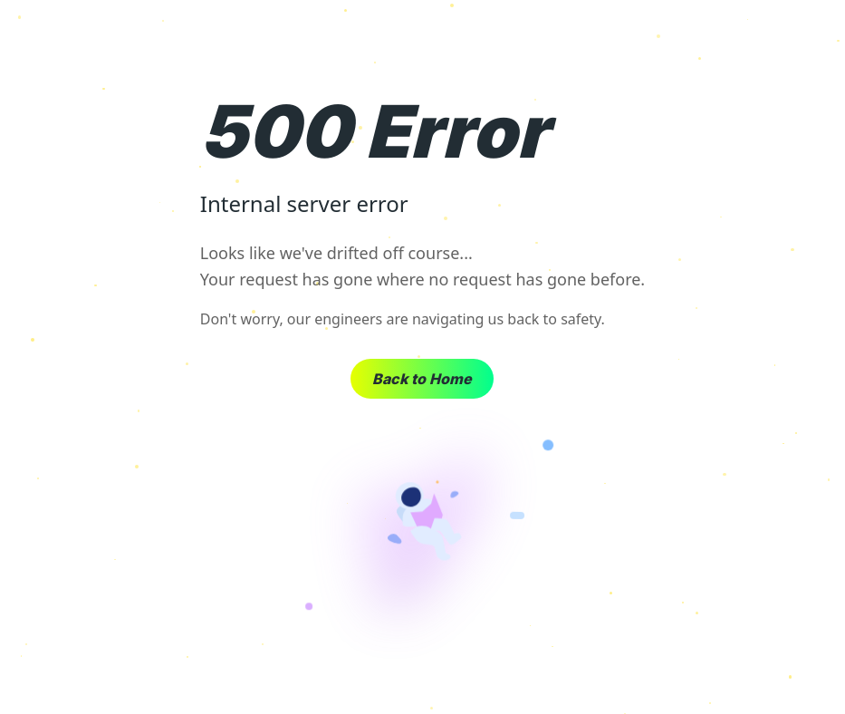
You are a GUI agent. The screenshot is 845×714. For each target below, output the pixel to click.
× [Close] (817, 36)
